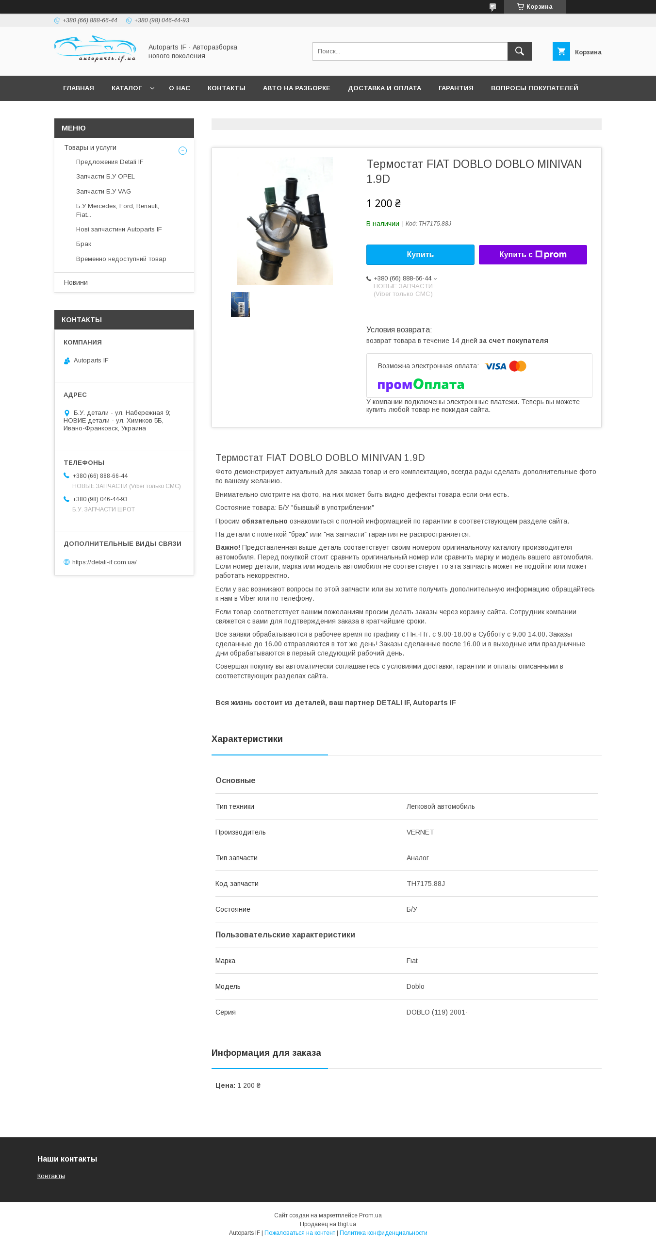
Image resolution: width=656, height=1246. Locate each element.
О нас (179, 88)
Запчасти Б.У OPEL (105, 176)
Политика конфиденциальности (383, 1233)
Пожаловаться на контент (299, 1233)
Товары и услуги (90, 147)
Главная (78, 88)
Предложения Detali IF (110, 161)
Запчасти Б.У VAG (103, 191)
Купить (420, 254)
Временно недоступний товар (121, 258)
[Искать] (520, 51)
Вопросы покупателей (534, 88)
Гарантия (456, 88)
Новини (76, 282)
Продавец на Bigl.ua (328, 1224)
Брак (83, 243)
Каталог (127, 88)
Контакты (227, 88)
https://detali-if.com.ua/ (104, 562)
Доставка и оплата (384, 88)
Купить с (533, 254)
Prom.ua (370, 1215)
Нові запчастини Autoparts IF (119, 229)
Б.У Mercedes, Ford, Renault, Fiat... (117, 210)
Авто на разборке (296, 88)
